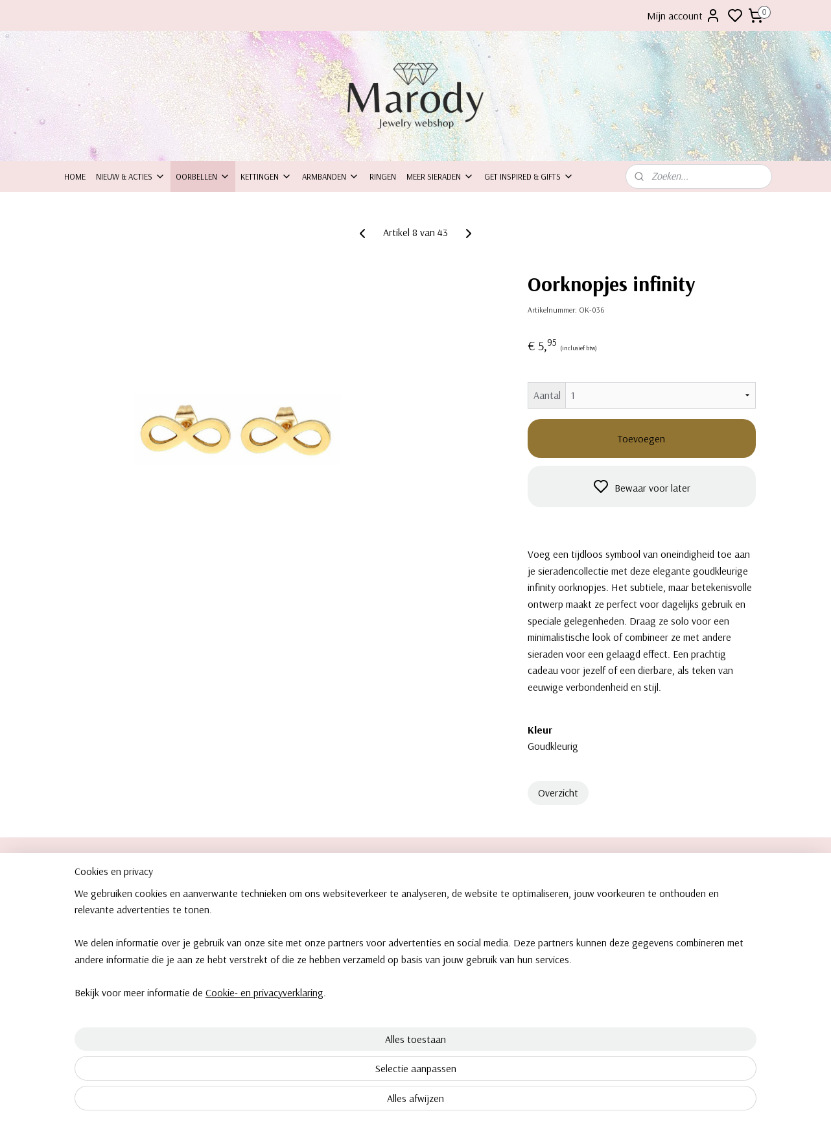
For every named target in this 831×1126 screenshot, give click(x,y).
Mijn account (684, 15)
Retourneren (87, 938)
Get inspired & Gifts (529, 176)
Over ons (81, 895)
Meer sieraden (440, 176)
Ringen (382, 176)
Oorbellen (203, 176)
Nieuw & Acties (130, 176)
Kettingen (266, 176)
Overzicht (558, 792)
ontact (82, 909)
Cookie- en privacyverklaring (249, 1105)
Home (75, 176)
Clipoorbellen (659, 895)
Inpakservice (87, 924)
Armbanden (330, 176)
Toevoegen (641, 438)
